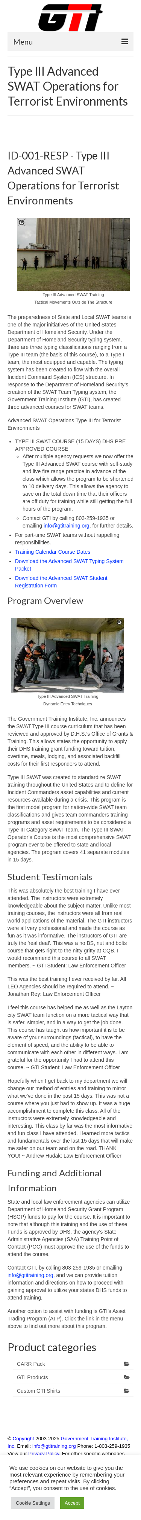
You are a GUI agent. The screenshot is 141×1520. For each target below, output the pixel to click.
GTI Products (32, 1377)
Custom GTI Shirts (38, 1391)
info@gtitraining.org (66, 526)
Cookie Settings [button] (33, 1503)
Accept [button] (72, 1503)
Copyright (23, 1438)
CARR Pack (31, 1364)
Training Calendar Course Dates (52, 552)
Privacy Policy (43, 1453)
